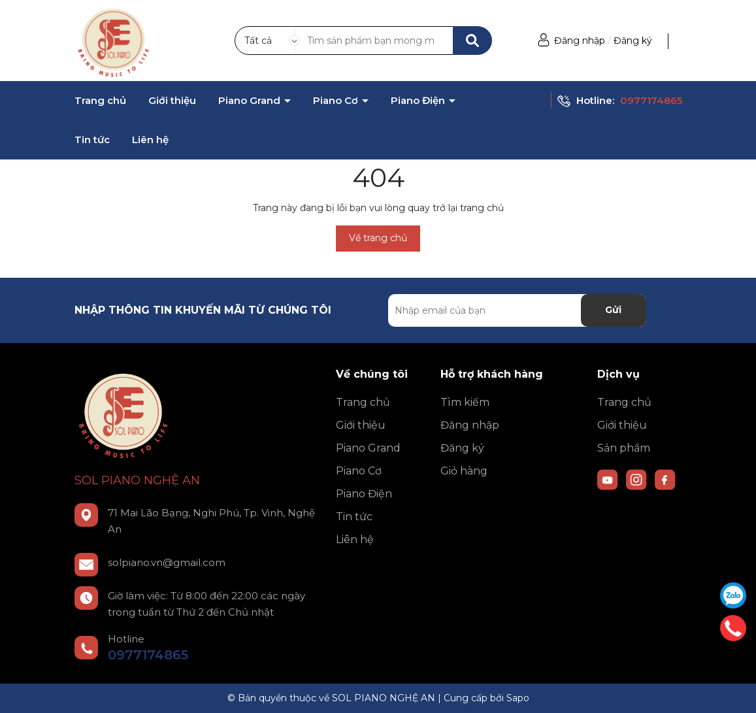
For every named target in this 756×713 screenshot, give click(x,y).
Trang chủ (100, 101)
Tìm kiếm (464, 402)
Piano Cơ (337, 101)
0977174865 (651, 100)
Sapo (517, 698)
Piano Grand (250, 101)
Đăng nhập (579, 40)
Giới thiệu (172, 101)
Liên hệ (150, 140)
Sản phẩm (623, 448)
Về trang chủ (378, 238)
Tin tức (92, 140)
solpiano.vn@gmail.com (166, 562)
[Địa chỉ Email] (517, 310)
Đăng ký (633, 40)
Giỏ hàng (463, 471)
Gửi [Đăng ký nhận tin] (613, 310)
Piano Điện (419, 101)
